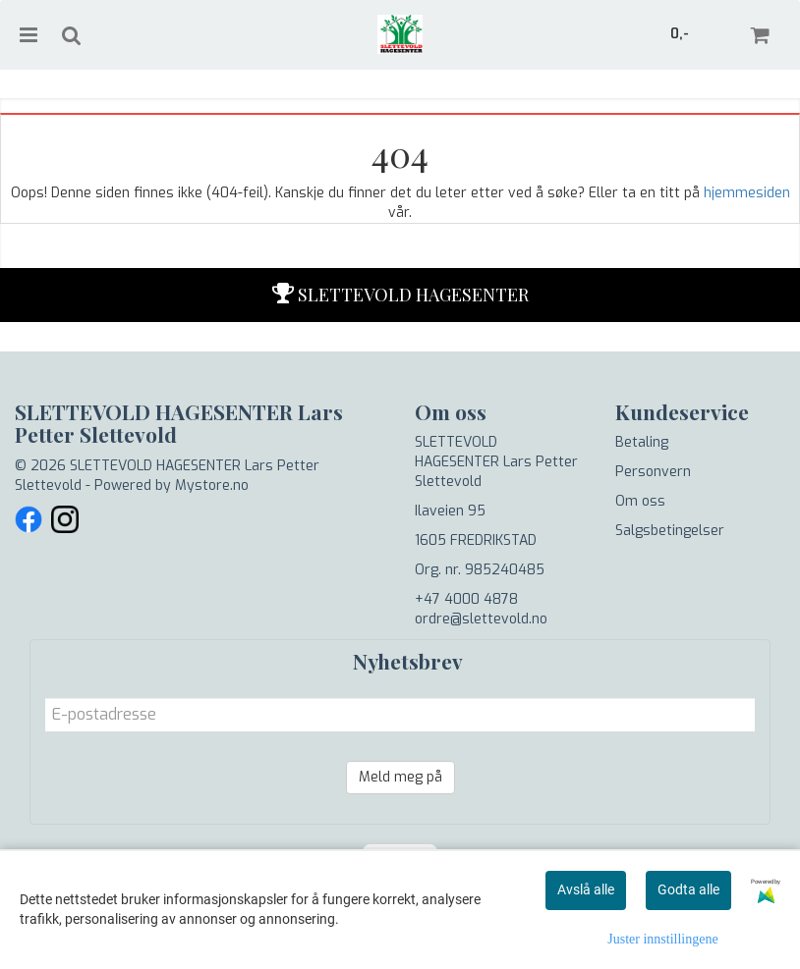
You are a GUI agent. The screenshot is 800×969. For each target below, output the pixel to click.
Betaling (641, 442)
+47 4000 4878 (466, 599)
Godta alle (688, 889)
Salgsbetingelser (669, 530)
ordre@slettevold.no (481, 619)
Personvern (653, 471)
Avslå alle (585, 889)
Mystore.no (212, 485)
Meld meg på (400, 777)
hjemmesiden (747, 193)
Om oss (640, 501)
